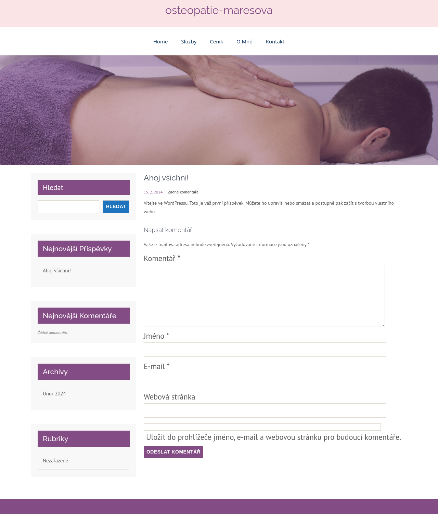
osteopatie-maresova (219, 10)
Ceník (216, 41)
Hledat (53, 187)
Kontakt (275, 41)
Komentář (162, 258)
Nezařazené (55, 460)
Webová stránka (169, 396)
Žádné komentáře (183, 191)
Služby (188, 41)
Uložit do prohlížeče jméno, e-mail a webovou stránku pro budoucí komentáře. (273, 437)
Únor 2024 (54, 393)
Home (160, 41)
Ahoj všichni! (57, 270)
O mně (244, 41)
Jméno (156, 336)
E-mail (157, 366)
